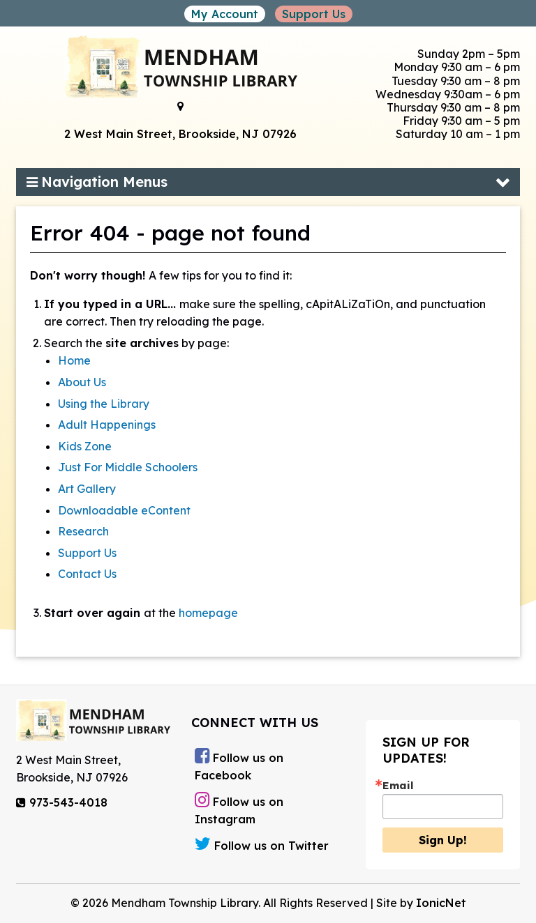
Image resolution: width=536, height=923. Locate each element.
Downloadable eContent (124, 510)
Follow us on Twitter (262, 844)
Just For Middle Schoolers (128, 467)
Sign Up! (443, 840)
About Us (82, 382)
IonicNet (441, 903)
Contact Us (87, 574)
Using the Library (103, 404)
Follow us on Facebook (239, 764)
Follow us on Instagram (239, 808)
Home (74, 360)
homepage (208, 613)
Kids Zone (85, 446)
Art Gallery (87, 489)
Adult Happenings (107, 425)
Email (398, 785)
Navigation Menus (97, 181)
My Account (224, 14)
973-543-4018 (61, 802)
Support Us (313, 14)
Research (83, 531)
